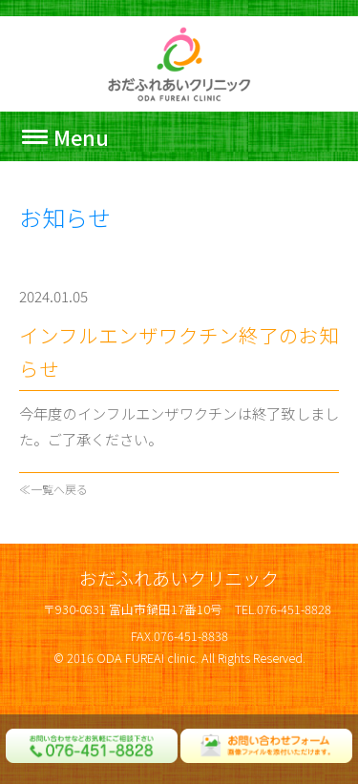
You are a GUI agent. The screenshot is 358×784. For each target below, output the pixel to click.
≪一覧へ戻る (53, 489)
